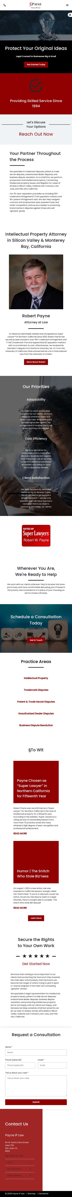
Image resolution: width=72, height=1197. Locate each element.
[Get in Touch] (36, 640)
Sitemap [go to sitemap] (32, 1193)
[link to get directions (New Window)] (19, 1145)
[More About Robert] (36, 362)
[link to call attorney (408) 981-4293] (4, 5)
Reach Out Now (36, 134)
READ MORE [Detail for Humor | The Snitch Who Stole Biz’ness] (20, 908)
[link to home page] (36, 5)
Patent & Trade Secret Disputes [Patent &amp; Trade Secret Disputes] (36, 701)
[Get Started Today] (36, 65)
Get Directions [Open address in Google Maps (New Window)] (19, 1169)
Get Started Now (36, 964)
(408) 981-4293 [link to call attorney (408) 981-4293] (14, 1155)
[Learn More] (36, 918)
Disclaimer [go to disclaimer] (44, 1193)
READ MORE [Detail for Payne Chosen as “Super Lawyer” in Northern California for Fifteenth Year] (20, 833)
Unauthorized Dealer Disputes (36, 713)
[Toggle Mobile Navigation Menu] (67, 5)
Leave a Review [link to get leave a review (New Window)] (19, 1175)
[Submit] (36, 1102)
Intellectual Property (36, 678)
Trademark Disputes (36, 690)
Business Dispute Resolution (36, 725)
